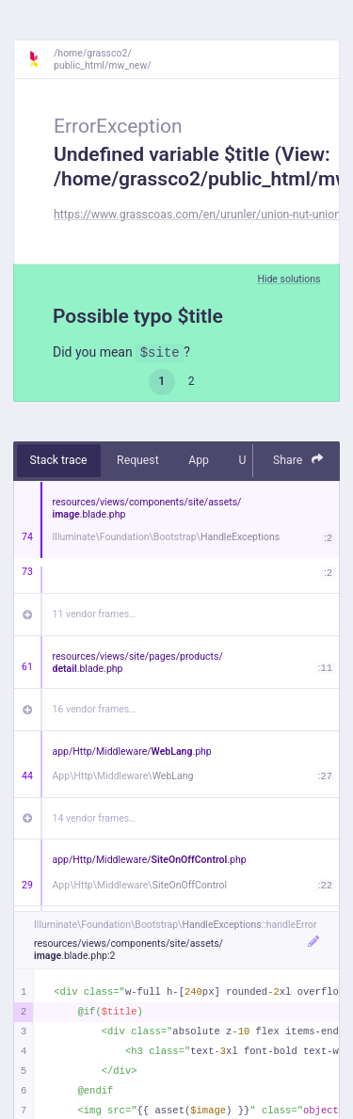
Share (298, 460)
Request (138, 460)
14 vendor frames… (94, 818)
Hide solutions (288, 279)
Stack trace (59, 460)
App (198, 460)
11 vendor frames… (94, 614)
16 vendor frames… (94, 709)
